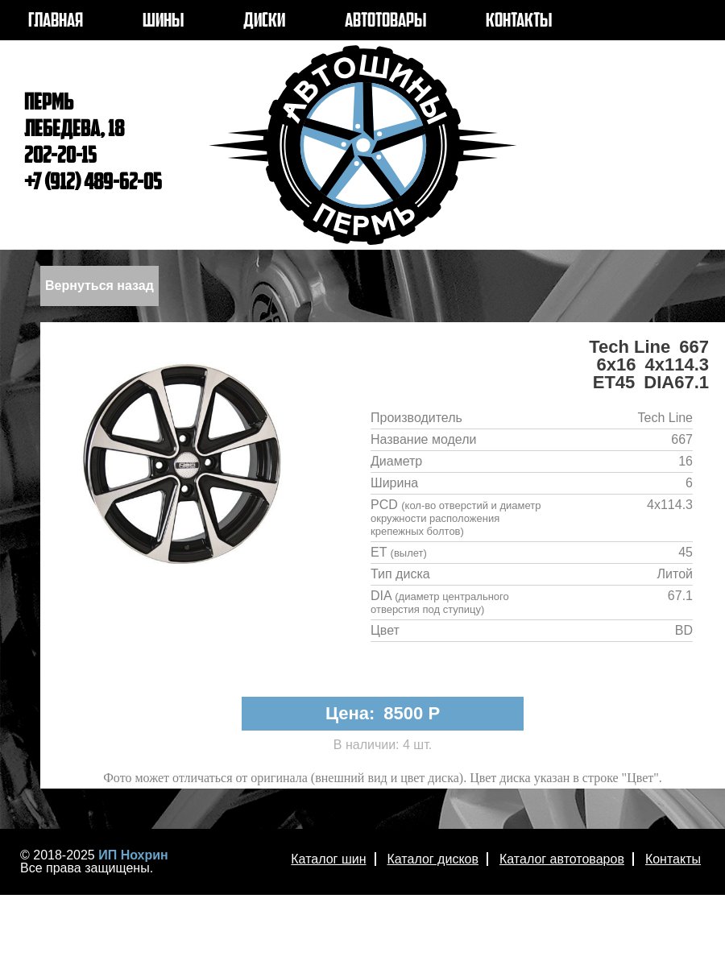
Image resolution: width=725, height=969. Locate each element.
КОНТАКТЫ (519, 21)
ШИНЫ (163, 21)
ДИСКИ (264, 21)
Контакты (673, 859)
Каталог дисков (432, 859)
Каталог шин (328, 859)
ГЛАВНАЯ (55, 21)
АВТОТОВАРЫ (385, 21)
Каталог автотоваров (561, 859)
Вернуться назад (99, 285)
